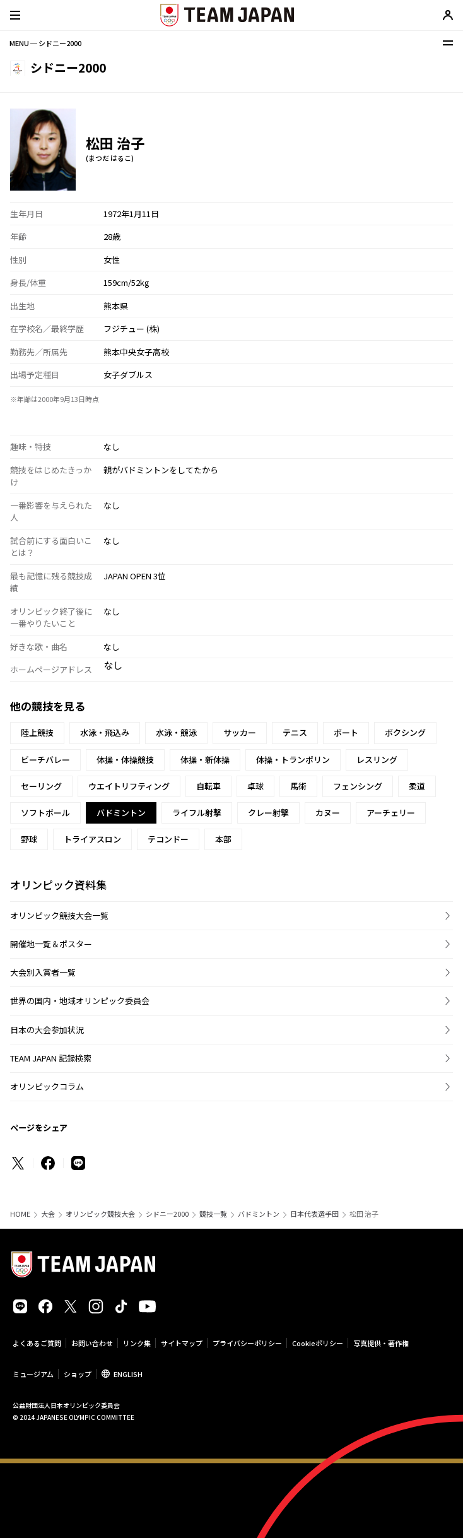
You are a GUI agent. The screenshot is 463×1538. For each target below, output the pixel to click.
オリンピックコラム (47, 1086)
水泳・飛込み (104, 732)
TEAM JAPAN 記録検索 (50, 1058)
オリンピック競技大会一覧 (59, 915)
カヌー (327, 813)
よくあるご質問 (37, 1343)
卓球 (255, 786)
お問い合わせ (92, 1343)
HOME (20, 1214)
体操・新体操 (205, 760)
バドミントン (258, 1214)
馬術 (298, 786)
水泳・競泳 (176, 732)
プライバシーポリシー (247, 1343)
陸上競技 (37, 732)
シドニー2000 (167, 1214)
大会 (48, 1214)
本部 (223, 839)
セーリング (41, 786)
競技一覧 (213, 1214)
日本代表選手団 (314, 1214)
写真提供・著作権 (381, 1343)
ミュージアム (33, 1374)
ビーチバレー (45, 760)
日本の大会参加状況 (47, 1030)
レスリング (376, 760)
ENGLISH (128, 1374)
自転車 (208, 786)
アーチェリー (390, 813)
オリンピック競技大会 (100, 1214)
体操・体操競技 (125, 760)
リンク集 (137, 1343)
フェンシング (357, 786)
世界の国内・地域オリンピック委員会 (79, 1001)
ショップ (77, 1374)
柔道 (417, 786)
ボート (346, 732)
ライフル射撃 (196, 813)
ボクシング (405, 732)
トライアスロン (92, 839)
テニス (295, 732)
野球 (29, 839)
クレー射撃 (268, 813)
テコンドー (168, 839)
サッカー (239, 732)
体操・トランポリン (293, 760)
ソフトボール (45, 813)
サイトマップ (181, 1343)
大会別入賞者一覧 (43, 972)
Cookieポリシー (317, 1343)
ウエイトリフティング (129, 786)
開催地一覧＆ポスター (51, 944)
